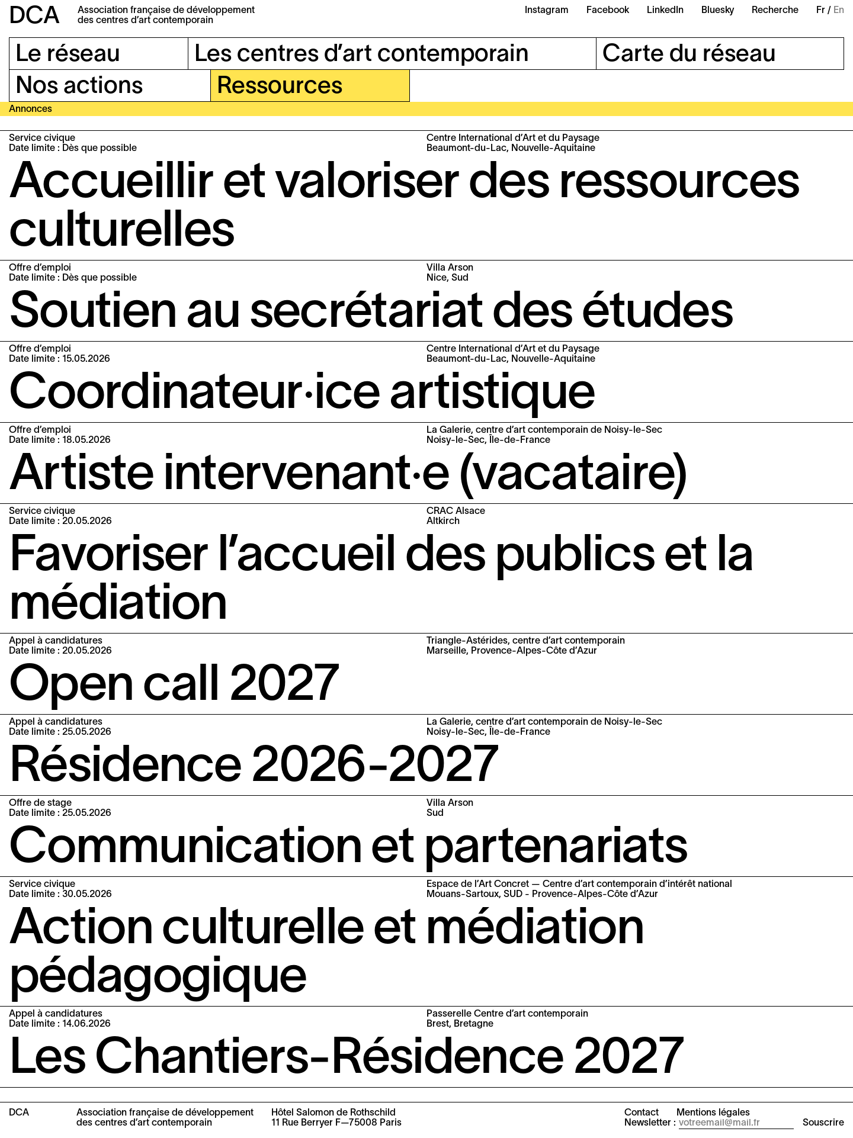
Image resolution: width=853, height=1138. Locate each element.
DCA (34, 17)
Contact (641, 1113)
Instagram (547, 11)
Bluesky (717, 11)
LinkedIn (665, 11)
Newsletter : (650, 1123)
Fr (820, 11)
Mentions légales (713, 1113)
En (838, 11)
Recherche (775, 11)
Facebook (607, 11)
